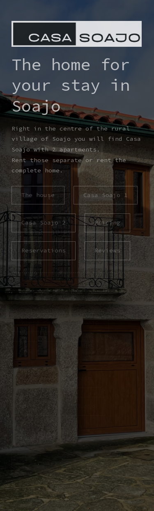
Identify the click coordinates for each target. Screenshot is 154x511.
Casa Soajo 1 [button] (105, 195)
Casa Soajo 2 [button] (43, 222)
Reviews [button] (107, 250)
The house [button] (37, 195)
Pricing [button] (107, 222)
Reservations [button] (43, 250)
